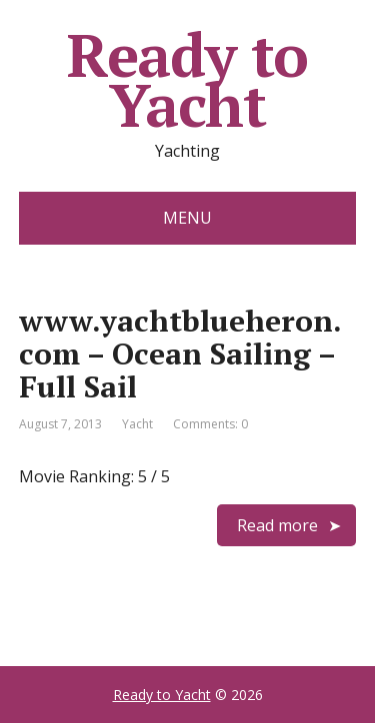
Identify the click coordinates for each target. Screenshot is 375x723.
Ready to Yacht (187, 80)
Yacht (137, 423)
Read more (277, 525)
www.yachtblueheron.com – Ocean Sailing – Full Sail (180, 353)
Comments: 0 (210, 423)
